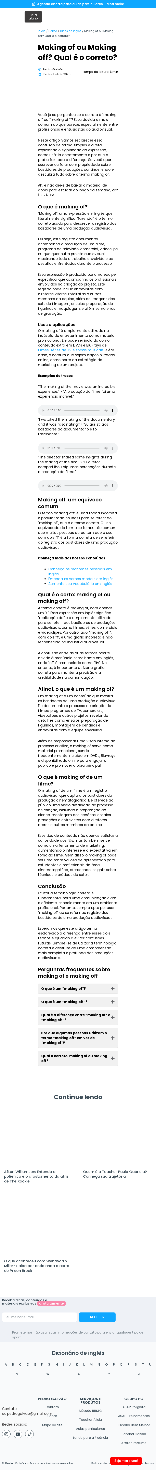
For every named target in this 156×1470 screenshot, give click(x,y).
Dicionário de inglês (78, 1353)
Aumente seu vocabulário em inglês (80, 585)
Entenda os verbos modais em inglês (81, 580)
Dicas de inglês (70, 32)
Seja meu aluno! (126, 1461)
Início (42, 32)
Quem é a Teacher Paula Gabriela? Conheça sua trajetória (115, 1175)
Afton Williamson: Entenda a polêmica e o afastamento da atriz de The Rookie (36, 1177)
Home (53, 32)
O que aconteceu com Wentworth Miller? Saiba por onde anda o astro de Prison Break (36, 1267)
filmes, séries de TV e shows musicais (71, 351)
